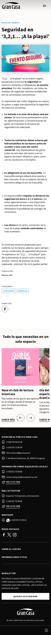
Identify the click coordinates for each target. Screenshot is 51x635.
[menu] (46, 630)
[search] (5, 630)
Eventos (22, 291)
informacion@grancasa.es (18, 452)
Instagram (15, 535)
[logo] (14, 5)
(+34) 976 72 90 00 (14, 447)
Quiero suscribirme (25, 596)
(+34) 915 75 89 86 (14, 471)
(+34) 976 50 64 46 (14, 442)
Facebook (4, 535)
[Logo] (25, 612)
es (44, 5)
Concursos (9, 291)
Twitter (9, 535)
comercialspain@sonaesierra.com (22, 477)
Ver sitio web (13, 482)
